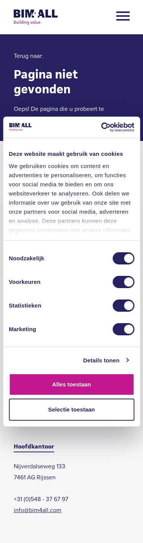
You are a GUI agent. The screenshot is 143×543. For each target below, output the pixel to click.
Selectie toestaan (71, 409)
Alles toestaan (71, 384)
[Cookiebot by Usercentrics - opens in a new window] (101, 127)
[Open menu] (123, 17)
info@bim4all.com (37, 510)
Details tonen (101, 360)
